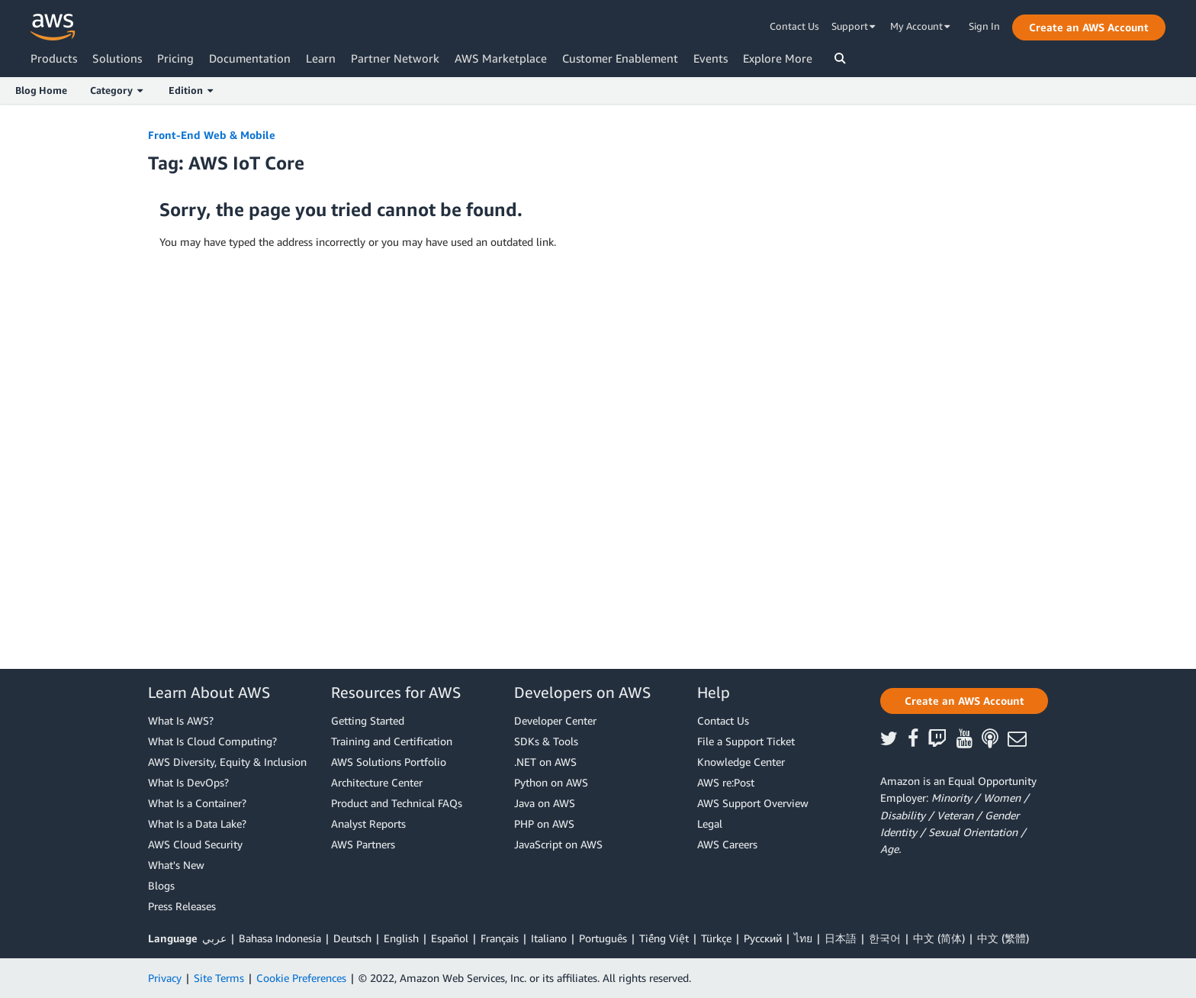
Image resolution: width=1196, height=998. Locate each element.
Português (603, 938)
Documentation (250, 58)
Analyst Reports (368, 823)
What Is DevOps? (188, 782)
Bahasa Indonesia (280, 938)
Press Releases (182, 905)
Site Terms (219, 977)
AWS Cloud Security (195, 844)
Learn (321, 58)
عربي (214, 938)
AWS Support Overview (753, 802)
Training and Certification (391, 741)
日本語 (841, 938)
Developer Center (555, 720)
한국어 (885, 938)
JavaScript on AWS (558, 844)
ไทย (803, 938)
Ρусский (763, 938)
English (401, 938)
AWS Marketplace (501, 58)
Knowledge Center (741, 761)
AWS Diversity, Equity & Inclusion (227, 761)
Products (54, 58)
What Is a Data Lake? (197, 823)
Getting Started (367, 720)
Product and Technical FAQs (396, 802)
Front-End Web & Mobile (211, 134)
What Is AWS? (181, 720)
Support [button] (853, 26)
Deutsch (352, 938)
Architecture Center (377, 782)
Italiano (549, 938)
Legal (709, 823)
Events (710, 58)
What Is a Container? (197, 802)
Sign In (984, 26)
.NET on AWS (545, 761)
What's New (176, 864)
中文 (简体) (939, 938)
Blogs (161, 885)
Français (500, 938)
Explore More (777, 58)
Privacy (165, 977)
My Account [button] (920, 26)
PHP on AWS (544, 823)
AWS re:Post (725, 782)
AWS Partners (363, 844)
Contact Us (794, 26)
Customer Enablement (620, 58)
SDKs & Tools (546, 741)
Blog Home (41, 90)
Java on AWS (544, 802)
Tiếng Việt (664, 938)
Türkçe (716, 938)
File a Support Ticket (746, 741)
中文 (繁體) (1003, 938)
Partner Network (395, 58)
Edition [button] (191, 90)
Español (449, 938)
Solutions (117, 58)
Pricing (175, 58)
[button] (1088, 27)
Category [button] (116, 90)
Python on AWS (551, 782)
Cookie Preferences (301, 977)
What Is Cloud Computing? (212, 741)
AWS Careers (727, 844)
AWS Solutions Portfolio (388, 761)
